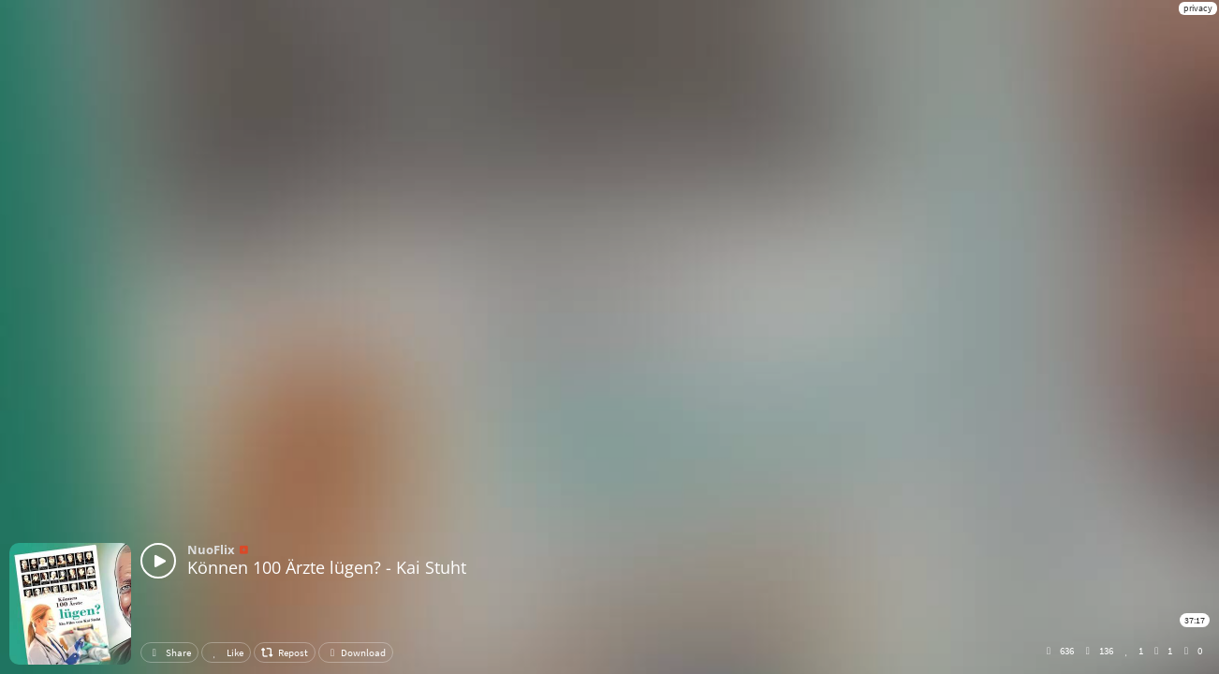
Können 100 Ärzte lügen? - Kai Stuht (326, 567)
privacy (1197, 8)
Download (356, 652)
